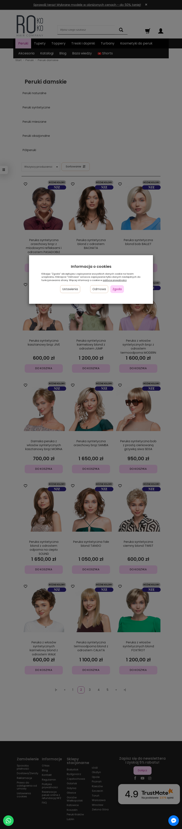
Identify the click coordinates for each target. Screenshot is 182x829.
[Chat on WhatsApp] (8, 820)
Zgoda (117, 289)
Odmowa (99, 289)
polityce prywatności (115, 280)
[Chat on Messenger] (173, 820)
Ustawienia (70, 289)
